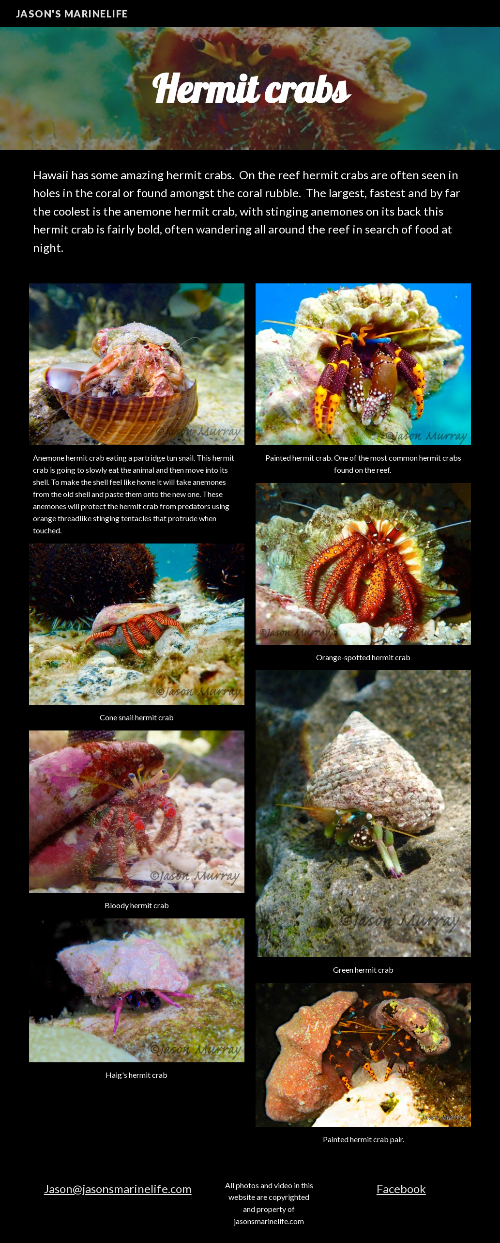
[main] (250, 89)
